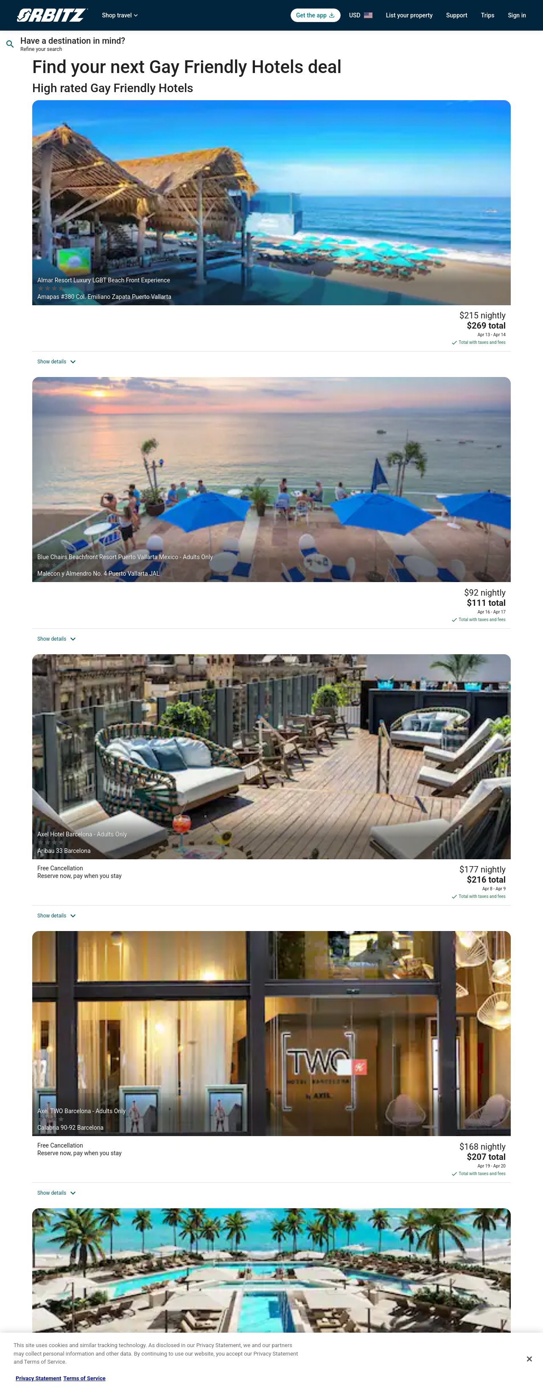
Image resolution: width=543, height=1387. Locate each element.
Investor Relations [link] (37, 1273)
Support (456, 15)
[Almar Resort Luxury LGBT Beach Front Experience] (110, 191)
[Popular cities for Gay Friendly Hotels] (271, 1123)
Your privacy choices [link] (303, 1273)
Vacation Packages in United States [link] (188, 1259)
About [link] (24, 1205)
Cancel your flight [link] (431, 1232)
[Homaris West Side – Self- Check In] (110, 549)
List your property (409, 15)
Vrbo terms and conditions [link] (310, 1246)
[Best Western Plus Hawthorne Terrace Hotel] (110, 920)
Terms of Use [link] (295, 1232)
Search (499, 46)
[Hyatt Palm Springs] (433, 370)
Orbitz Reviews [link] (165, 1273)
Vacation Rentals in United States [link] (186, 1218)
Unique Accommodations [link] (177, 1314)
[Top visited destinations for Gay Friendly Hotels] (114, 1123)
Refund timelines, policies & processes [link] (454, 1246)
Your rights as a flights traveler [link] (445, 1273)
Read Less (50, 1099)
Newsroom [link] (29, 1259)
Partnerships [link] (31, 1246)
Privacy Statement (38, 1378)
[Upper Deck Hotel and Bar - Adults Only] (433, 549)
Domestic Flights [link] (167, 1246)
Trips (488, 15)
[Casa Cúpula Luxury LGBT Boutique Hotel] (271, 549)
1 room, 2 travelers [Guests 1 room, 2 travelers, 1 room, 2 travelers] (409, 49)
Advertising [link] (29, 1314)
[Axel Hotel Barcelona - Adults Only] (433, 191)
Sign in (517, 15)
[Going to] (88, 46)
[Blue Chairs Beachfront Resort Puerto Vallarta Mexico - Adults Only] (271, 191)
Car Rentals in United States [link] (179, 1232)
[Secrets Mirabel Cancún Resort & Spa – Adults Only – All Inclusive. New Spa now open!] (271, 370)
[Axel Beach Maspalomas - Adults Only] (271, 920)
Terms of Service (84, 1378)
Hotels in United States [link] (174, 1205)
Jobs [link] (22, 1218)
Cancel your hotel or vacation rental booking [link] (461, 1218)
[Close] (529, 1359)
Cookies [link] (289, 1218)
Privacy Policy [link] (295, 1205)
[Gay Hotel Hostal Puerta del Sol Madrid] (433, 920)
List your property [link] (36, 1232)
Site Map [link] (27, 1286)
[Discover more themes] (429, 1123)
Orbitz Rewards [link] (34, 1300)
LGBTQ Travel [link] (163, 1300)
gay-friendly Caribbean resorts (193, 1078)
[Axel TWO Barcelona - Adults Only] (110, 370)
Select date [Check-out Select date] (307, 49)
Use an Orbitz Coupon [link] (436, 1259)
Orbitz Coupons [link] (166, 1286)
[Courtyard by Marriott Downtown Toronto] (433, 733)
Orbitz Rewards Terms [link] (305, 1259)
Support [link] (420, 1205)
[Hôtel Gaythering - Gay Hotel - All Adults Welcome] (110, 733)
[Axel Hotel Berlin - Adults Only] (271, 733)
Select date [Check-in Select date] (216, 49)
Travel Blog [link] (161, 1327)
